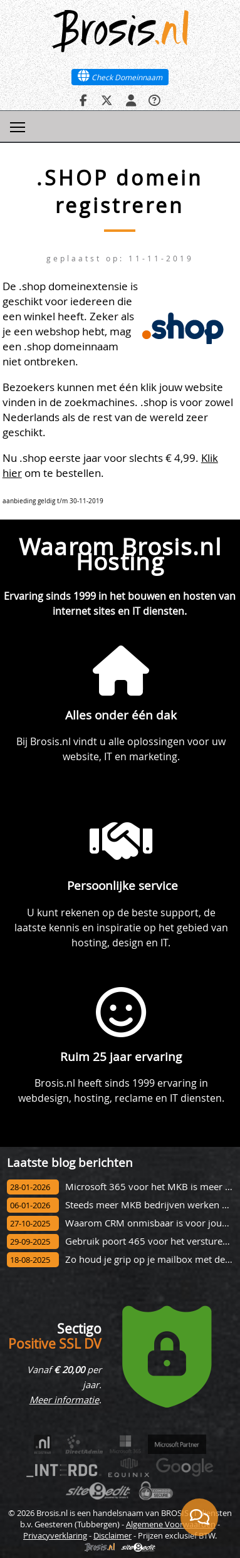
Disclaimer (112, 1535)
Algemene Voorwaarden (171, 1524)
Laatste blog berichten (70, 1162)
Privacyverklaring (55, 1535)
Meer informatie (64, 1400)
